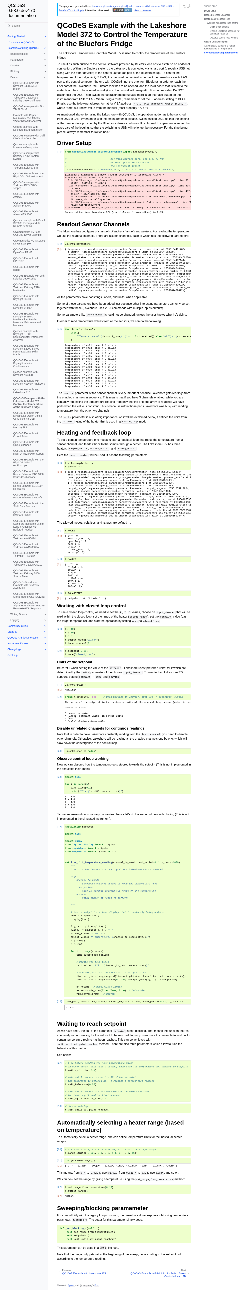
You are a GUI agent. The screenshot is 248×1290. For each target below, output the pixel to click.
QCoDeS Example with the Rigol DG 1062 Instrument (28, 175)
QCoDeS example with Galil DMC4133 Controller (29, 137)
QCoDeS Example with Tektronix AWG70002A (26, 546)
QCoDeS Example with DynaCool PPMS (26, 251)
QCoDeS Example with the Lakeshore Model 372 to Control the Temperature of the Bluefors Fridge (29, 402)
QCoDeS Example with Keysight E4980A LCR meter (26, 86)
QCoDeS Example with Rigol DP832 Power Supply (28, 452)
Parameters (16, 59)
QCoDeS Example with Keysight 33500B (26, 297)
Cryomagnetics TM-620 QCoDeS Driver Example (27, 233)
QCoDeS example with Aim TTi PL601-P (28, 108)
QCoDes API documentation (23, 637)
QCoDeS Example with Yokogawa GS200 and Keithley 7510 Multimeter (27, 97)
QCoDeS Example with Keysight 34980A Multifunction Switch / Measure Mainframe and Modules (27, 319)
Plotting (14, 71)
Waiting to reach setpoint (216, 42)
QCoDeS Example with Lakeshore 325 (26, 391)
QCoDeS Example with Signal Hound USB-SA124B (29, 595)
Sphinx (71, 1285)
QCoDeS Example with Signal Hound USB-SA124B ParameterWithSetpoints (29, 605)
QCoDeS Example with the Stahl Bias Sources (28, 505)
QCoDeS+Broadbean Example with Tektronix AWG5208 (26, 585)
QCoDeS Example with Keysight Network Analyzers (29, 382)
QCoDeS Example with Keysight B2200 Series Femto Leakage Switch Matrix (26, 350)
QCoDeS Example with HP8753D (26, 260)
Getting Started (16, 36)
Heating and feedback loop (217, 19)
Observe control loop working (224, 37)
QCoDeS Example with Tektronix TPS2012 (26, 554)
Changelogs (14, 649)
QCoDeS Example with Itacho (26, 268)
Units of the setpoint (219, 27)
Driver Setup (210, 11)
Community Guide (17, 625)
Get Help (12, 655)
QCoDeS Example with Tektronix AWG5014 (26, 537)
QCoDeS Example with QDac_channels (26, 443)
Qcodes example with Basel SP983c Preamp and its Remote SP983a (29, 223)
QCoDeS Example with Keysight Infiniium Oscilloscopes (26, 363)
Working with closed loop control (222, 23)
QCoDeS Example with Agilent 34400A (26, 204)
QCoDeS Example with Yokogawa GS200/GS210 (27, 563)
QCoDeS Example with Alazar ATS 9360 (26, 213)
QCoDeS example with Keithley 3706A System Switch (26, 156)
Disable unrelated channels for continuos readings (224, 32)
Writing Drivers (18, 614)
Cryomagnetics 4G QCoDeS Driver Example (29, 242)
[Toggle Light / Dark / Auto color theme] (189, 6)
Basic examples (19, 53)
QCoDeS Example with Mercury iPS (26, 426)
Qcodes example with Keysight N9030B (25, 373)
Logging (14, 620)
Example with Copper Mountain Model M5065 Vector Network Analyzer (27, 118)
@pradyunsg (86, 1285)
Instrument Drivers (17, 643)
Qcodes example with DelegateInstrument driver (28, 128)
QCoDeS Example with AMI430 (26, 195)
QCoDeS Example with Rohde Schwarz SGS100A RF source (28, 485)
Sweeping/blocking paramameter (221, 52)
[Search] (26, 25)
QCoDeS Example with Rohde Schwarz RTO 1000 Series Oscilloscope (28, 474)
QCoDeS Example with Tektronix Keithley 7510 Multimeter (26, 287)
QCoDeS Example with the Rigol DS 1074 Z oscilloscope (28, 462)
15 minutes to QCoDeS (20, 42)
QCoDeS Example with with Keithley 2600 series (29, 277)
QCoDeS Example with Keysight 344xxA (26, 306)
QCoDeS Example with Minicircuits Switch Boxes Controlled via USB (27, 415)
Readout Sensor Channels (217, 15)
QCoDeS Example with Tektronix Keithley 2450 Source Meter (26, 573)
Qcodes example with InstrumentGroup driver (26, 146)
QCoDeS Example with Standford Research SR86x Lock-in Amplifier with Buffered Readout (28, 525)
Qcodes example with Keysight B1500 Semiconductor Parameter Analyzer (28, 335)
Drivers (14, 77)
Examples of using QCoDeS (23, 48)
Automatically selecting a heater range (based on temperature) (219, 47)
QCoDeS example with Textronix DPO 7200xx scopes (26, 185)
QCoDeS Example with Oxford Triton (26, 435)
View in (142, 10)
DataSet (15, 65)
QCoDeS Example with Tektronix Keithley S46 (26, 166)
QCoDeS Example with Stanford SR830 (26, 513)
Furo (96, 1285)
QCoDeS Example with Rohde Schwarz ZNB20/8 (27, 496)
